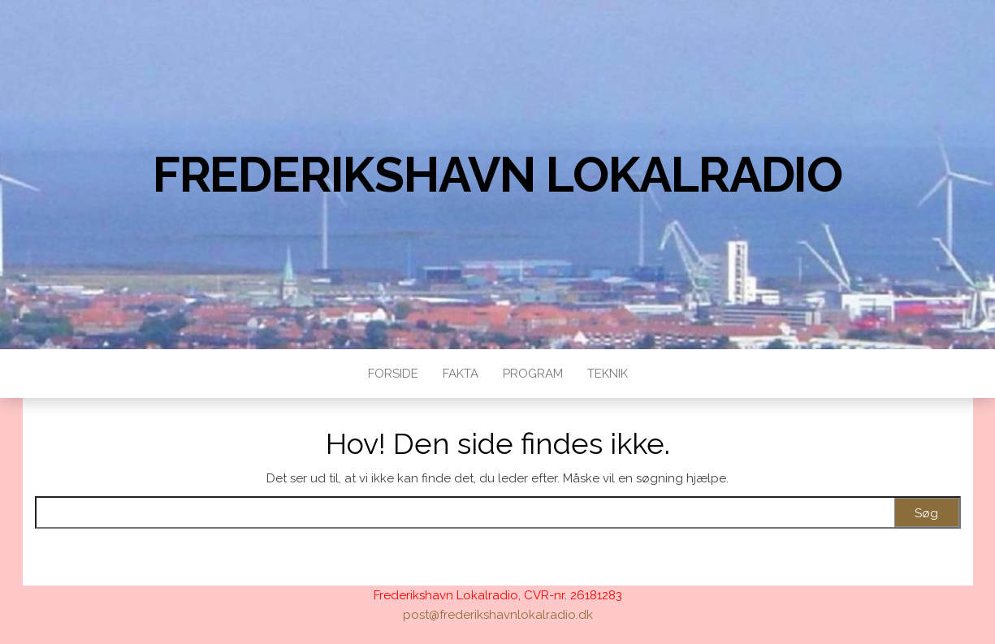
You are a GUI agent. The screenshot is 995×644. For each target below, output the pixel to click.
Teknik (607, 373)
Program (533, 373)
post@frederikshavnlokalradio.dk (498, 614)
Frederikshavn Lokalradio (497, 174)
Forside (393, 373)
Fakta (460, 373)
